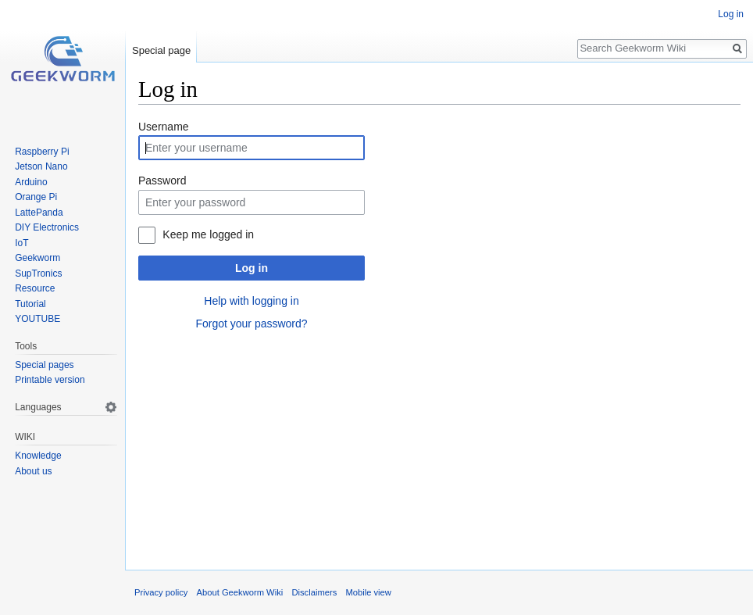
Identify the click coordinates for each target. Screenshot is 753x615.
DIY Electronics (47, 227)
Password (162, 180)
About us (33, 471)
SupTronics (38, 273)
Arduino (31, 182)
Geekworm (37, 257)
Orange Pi (36, 196)
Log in (251, 268)
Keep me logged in (208, 234)
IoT (21, 243)
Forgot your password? (251, 323)
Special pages (44, 364)
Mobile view (368, 592)
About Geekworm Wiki (240, 592)
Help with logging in (251, 301)
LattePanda (38, 212)
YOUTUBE (37, 318)
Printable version (49, 379)
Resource (35, 288)
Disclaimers (314, 592)
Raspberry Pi (42, 151)
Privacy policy (160, 592)
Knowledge (38, 455)
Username (163, 126)
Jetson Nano (41, 166)
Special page (161, 50)
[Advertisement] (439, 447)
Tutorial (30, 304)
